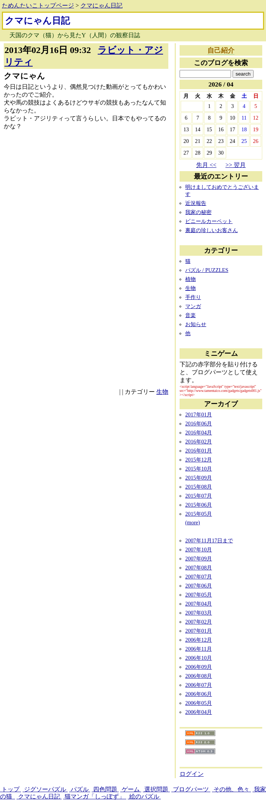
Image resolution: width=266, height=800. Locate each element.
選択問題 (156, 789)
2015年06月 (198, 505)
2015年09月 (198, 478)
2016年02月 (198, 442)
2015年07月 (198, 496)
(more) (192, 522)
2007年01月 (198, 631)
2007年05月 (198, 595)
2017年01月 (198, 414)
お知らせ (195, 324)
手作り (193, 297)
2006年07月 (198, 685)
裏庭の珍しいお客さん (211, 230)
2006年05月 (198, 703)
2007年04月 (198, 604)
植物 (190, 279)
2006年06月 (198, 694)
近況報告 (195, 203)
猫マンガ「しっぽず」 (94, 796)
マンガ (193, 306)
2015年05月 (198, 514)
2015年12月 (198, 460)
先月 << (206, 165)
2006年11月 (198, 649)
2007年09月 (198, 559)
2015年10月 (198, 469)
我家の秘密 (198, 212)
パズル (79, 789)
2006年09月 (198, 667)
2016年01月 (198, 451)
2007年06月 (198, 586)
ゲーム (130, 789)
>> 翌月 (235, 165)
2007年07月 (198, 577)
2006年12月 (198, 640)
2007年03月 (198, 613)
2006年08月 (198, 676)
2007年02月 (198, 622)
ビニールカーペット (209, 221)
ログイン (192, 774)
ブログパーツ (190, 789)
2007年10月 (198, 549)
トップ (10, 789)
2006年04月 (198, 712)
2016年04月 (198, 433)
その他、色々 (231, 789)
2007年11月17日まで (209, 540)
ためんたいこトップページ (38, 5)
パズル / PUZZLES (206, 270)
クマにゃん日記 (101, 5)
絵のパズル (144, 796)
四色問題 (105, 789)
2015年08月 (198, 487)
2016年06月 (198, 423)
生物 (162, 392)
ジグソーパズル (45, 789)
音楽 (190, 315)
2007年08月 (198, 568)
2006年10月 (198, 658)
